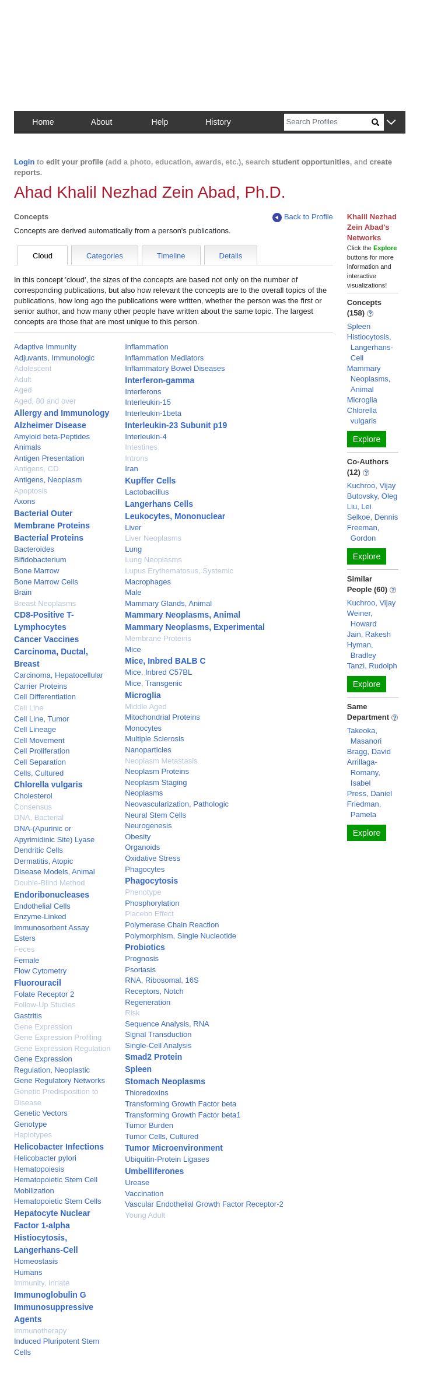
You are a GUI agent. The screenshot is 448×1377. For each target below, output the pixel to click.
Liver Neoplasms (153, 538)
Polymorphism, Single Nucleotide (180, 935)
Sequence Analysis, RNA (167, 1023)
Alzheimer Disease (50, 425)
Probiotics (144, 947)
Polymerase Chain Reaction (172, 924)
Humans (28, 1272)
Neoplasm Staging (156, 782)
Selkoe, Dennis (372, 517)
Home (43, 122)
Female (26, 960)
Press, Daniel (369, 793)
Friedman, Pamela (364, 809)
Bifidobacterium (40, 559)
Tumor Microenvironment (174, 1147)
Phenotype (143, 892)
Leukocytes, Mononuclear (175, 516)
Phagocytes (144, 869)
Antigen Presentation (49, 458)
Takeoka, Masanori (364, 735)
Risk (132, 1012)
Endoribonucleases (51, 894)
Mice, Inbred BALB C (165, 660)
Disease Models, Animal (54, 871)
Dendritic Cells (38, 850)
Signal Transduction (158, 1034)
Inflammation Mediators (164, 357)
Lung (133, 549)
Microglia (142, 695)
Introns (136, 458)
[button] (391, 122)
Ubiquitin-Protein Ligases (167, 1159)
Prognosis (142, 958)
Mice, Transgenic (153, 683)
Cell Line (29, 707)
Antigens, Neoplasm (48, 479)
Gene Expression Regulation (62, 1048)
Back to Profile (302, 217)
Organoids (142, 847)
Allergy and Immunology (61, 413)
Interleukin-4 (146, 436)
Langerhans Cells (159, 504)
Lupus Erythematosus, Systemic (179, 570)
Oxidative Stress (152, 858)
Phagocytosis (151, 880)
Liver (133, 527)
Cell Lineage (35, 729)
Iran (131, 468)
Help (160, 122)
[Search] (328, 122)
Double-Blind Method (49, 882)
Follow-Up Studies (45, 1004)
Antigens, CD (36, 468)
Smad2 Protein (153, 1056)
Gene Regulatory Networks (59, 1080)
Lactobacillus (147, 492)
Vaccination (144, 1193)
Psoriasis (140, 969)
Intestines (141, 447)
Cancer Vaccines (46, 639)
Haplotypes (33, 1134)
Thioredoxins (146, 1092)
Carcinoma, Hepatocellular (58, 675)
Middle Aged (146, 706)
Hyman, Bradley (361, 650)
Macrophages (148, 581)
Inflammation (146, 346)
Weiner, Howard (362, 618)
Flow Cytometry (40, 970)
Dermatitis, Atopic (43, 861)
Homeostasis (36, 1261)
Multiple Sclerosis (154, 738)
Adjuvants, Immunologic (54, 357)
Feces (24, 949)
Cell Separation (40, 762)
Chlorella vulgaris (48, 784)
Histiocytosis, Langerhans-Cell (370, 347)
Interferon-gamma (159, 380)
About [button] (102, 122)
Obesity (137, 836)
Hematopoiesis (39, 1169)
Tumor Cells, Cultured (161, 1136)
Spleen (138, 1069)
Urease (137, 1182)
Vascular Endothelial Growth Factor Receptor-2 (204, 1204)
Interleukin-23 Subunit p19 (176, 425)
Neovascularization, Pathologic (177, 804)
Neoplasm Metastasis (161, 760)
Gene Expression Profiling (58, 1037)
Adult (23, 379)
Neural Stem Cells (155, 815)
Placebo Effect (149, 913)
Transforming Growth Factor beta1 (182, 1114)
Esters (25, 938)
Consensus (33, 807)
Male (133, 592)
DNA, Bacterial (39, 817)
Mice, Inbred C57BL (158, 672)
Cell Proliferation (41, 751)
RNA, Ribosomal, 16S (161, 980)
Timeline (171, 255)
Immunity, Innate (41, 1282)
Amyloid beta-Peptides (52, 436)
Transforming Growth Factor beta (180, 1103)
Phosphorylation (152, 903)
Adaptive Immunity (45, 346)
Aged (23, 390)
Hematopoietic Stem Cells (58, 1201)
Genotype (30, 1124)
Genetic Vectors (41, 1113)
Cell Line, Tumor (41, 718)
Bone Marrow (36, 570)
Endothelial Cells (42, 906)
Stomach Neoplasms (165, 1081)
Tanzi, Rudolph (372, 665)
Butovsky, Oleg (372, 496)
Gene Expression (43, 1026)
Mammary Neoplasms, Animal (182, 614)
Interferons (143, 391)
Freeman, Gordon (363, 532)
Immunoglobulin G (50, 1294)
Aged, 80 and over (45, 401)
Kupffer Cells (150, 480)
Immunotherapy (40, 1330)
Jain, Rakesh (369, 634)
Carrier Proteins (40, 686)
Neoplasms (144, 793)
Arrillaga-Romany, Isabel (363, 772)
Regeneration (147, 1002)
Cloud (42, 255)
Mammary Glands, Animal (168, 603)
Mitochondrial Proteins (162, 717)
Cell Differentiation (45, 696)
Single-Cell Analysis (158, 1045)
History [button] (218, 122)
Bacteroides (34, 549)
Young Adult (145, 1215)
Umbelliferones (154, 1171)
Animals (27, 447)
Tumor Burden (149, 1125)
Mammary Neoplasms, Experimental (195, 627)
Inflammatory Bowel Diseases (175, 368)
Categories (104, 255)
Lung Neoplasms (153, 559)
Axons (24, 501)
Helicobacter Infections (59, 1146)
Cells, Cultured (39, 773)
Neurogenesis (148, 825)
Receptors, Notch (154, 991)
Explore (366, 439)
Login (24, 161)
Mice (133, 649)
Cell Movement (39, 740)
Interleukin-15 (148, 402)
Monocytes (143, 728)
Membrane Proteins (158, 638)
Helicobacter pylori (45, 1158)
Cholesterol (33, 795)
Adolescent (32, 368)
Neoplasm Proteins (157, 771)
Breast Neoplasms (45, 603)
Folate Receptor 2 (44, 994)
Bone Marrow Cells (46, 581)
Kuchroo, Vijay (371, 485)
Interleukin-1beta (153, 413)
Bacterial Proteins (48, 537)
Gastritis (28, 1015)
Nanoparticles (148, 749)
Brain (23, 592)
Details (231, 255)
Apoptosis (30, 490)
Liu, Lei (359, 506)
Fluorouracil (37, 982)
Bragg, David (369, 751)
